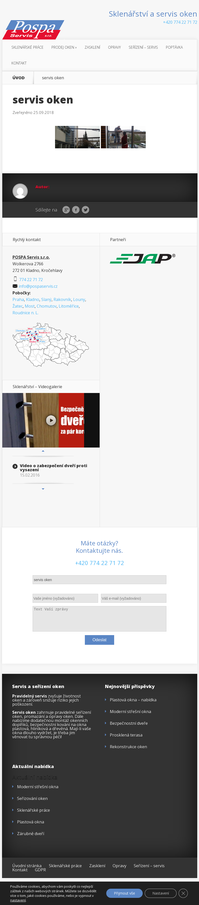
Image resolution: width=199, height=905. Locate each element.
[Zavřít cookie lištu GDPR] (183, 893)
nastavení (18, 900)
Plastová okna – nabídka (133, 700)
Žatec (17, 306)
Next (43, 489)
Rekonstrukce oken (128, 747)
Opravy (114, 47)
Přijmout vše (124, 893)
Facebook (76, 210)
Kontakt (18, 63)
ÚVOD (18, 78)
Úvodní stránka (27, 866)
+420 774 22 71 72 (180, 22)
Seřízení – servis (143, 47)
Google (66, 210)
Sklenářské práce (27, 47)
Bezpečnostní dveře (129, 723)
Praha (18, 299)
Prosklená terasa (126, 735)
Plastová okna (30, 822)
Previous (43, 451)
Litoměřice (69, 306)
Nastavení (160, 893)
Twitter (85, 210)
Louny (79, 299)
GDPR (40, 870)
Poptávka (174, 47)
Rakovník (62, 299)
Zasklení (92, 47)
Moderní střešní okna (130, 711)
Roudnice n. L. (25, 313)
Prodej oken (64, 47)
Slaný (46, 299)
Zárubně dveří (30, 833)
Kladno (32, 299)
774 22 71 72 (27, 279)
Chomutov (47, 306)
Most (30, 306)
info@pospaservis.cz (35, 286)
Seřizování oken (32, 798)
